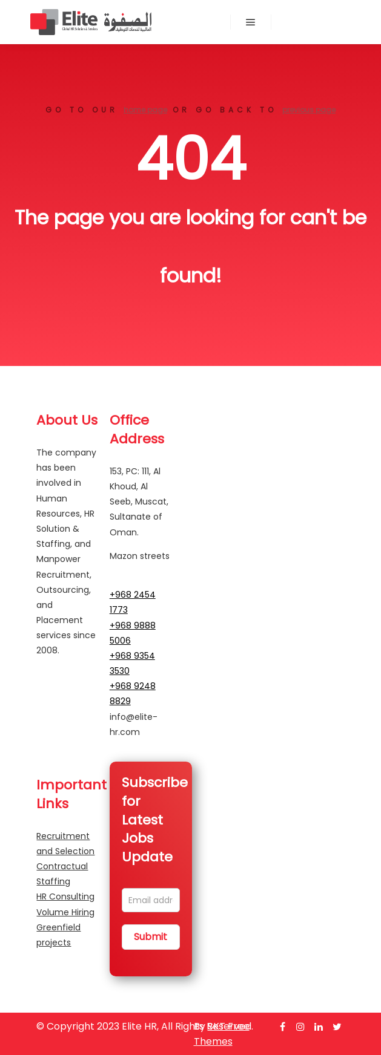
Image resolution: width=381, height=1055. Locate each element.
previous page (309, 110)
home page (145, 110)
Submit (150, 937)
